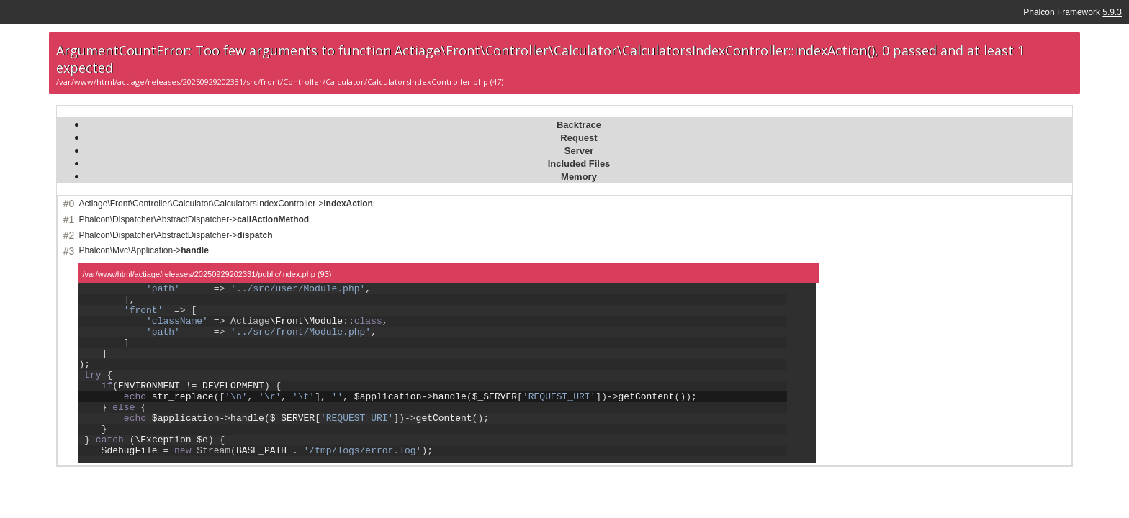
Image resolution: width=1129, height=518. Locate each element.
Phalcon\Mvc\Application (125, 250)
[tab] (578, 124)
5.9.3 (1112, 12)
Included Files (579, 163)
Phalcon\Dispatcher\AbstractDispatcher (153, 219)
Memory (579, 176)
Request (578, 137)
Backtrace (579, 124)
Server (578, 150)
